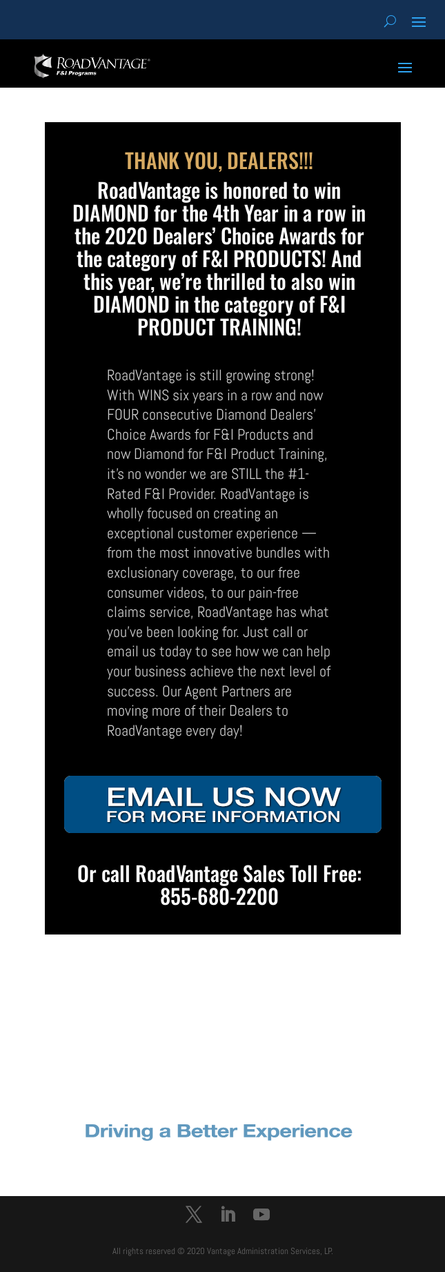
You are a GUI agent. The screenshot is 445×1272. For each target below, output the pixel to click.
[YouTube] (261, 1216)
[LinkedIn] (227, 1216)
